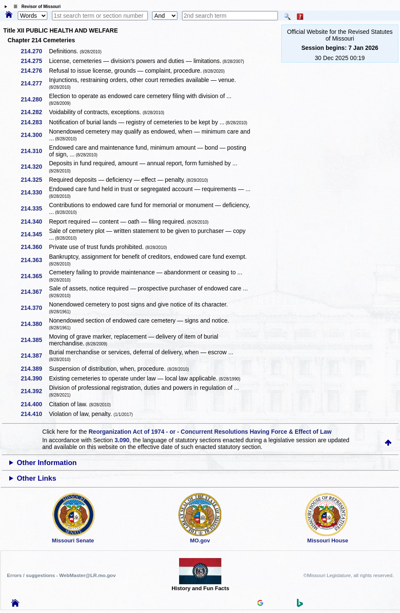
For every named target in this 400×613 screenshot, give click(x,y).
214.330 (34, 192)
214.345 (34, 234)
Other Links (36, 478)
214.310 (34, 151)
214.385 (34, 340)
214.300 (34, 134)
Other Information (47, 463)
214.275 (34, 60)
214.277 (34, 83)
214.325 (34, 179)
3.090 (121, 440)
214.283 (34, 122)
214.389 (34, 368)
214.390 (34, 378)
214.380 (34, 323)
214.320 (34, 166)
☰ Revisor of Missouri (35, 6)
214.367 (34, 291)
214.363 (34, 260)
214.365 (34, 276)
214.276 (34, 70)
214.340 (34, 221)
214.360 (34, 247)
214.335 (34, 208)
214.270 (34, 51)
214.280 (34, 99)
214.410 (34, 413)
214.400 (34, 404)
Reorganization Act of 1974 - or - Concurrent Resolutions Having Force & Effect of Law (210, 431)
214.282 (34, 112)
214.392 (34, 391)
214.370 (34, 307)
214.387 (34, 355)
